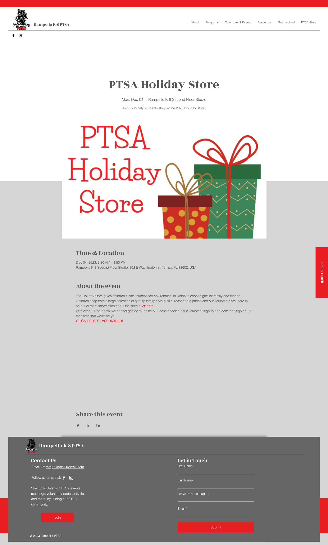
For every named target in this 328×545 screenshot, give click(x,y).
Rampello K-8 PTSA (51, 24)
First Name (185, 465)
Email (181, 508)
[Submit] (216, 527)
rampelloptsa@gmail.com (65, 467)
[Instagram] (19, 35)
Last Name (185, 480)
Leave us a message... (193, 493)
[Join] (57, 517)
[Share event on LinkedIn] (98, 425)
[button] (212, 22)
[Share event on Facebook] (78, 425)
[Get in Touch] (321, 272)
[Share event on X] (88, 425)
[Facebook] (13, 35)
